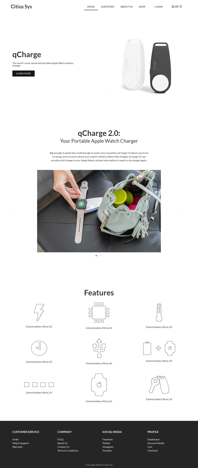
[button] (14, 212)
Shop (142, 6)
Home (91, 6)
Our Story (107, 6)
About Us (127, 6)
